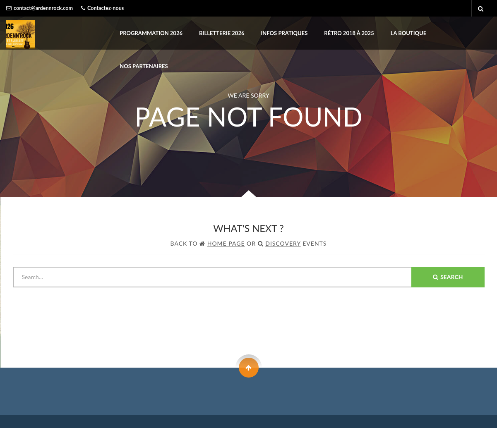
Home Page (226, 243)
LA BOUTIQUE (409, 33)
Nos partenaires (144, 66)
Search (448, 276)
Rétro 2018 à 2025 (349, 33)
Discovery (282, 243)
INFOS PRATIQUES (284, 33)
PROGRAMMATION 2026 (151, 33)
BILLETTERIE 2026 (221, 33)
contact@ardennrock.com (43, 8)
